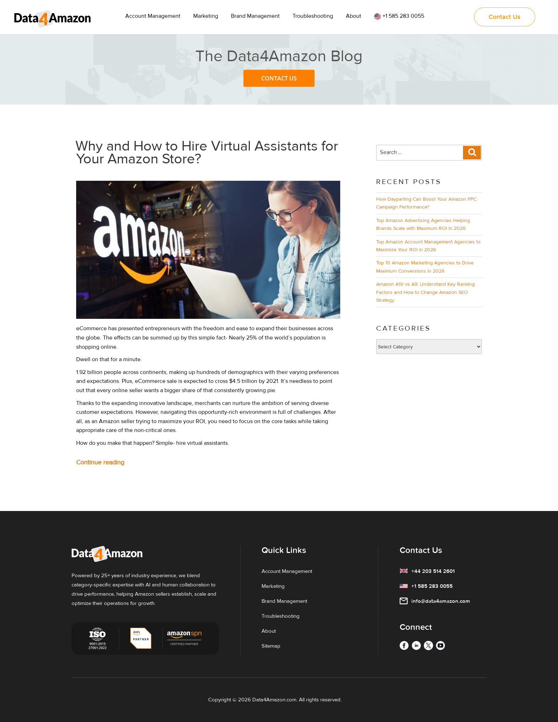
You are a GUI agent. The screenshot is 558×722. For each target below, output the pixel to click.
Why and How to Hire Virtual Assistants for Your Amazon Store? (206, 152)
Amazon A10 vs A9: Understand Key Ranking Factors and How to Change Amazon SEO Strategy (425, 292)
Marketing (205, 16)
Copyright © (222, 699)
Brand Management (255, 16)
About (353, 16)
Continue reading (113, 462)
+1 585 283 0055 (399, 16)
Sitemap (271, 646)
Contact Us (279, 78)
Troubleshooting (313, 16)
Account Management (152, 16)
